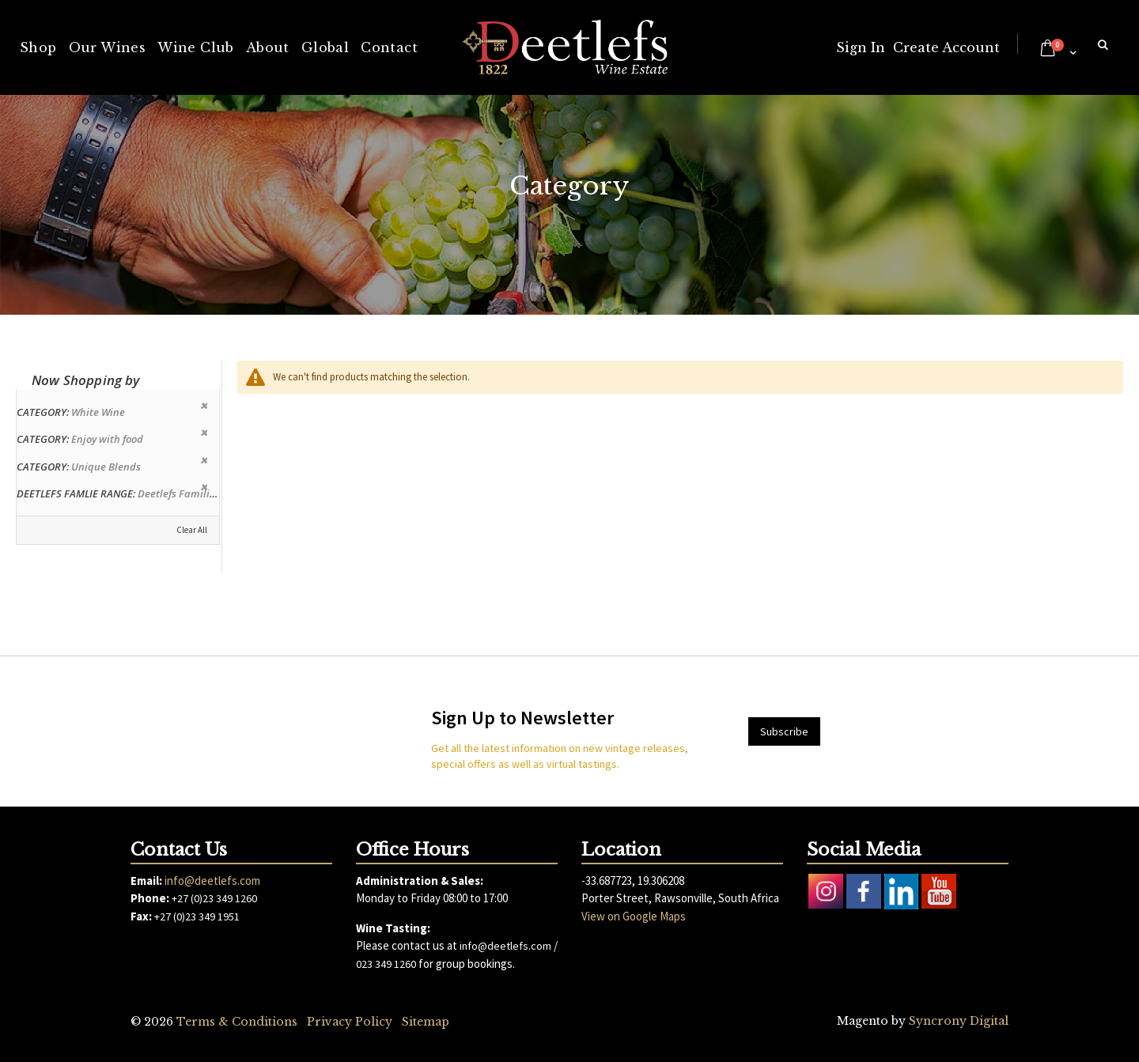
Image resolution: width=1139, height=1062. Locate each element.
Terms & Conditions (236, 1022)
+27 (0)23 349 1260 (214, 898)
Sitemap (425, 1022)
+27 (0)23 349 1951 (197, 916)
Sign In (860, 47)
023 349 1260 (386, 964)
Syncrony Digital (958, 1021)
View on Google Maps (633, 916)
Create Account (946, 47)
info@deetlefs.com (212, 880)
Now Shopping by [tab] (86, 380)
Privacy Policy (349, 1022)
